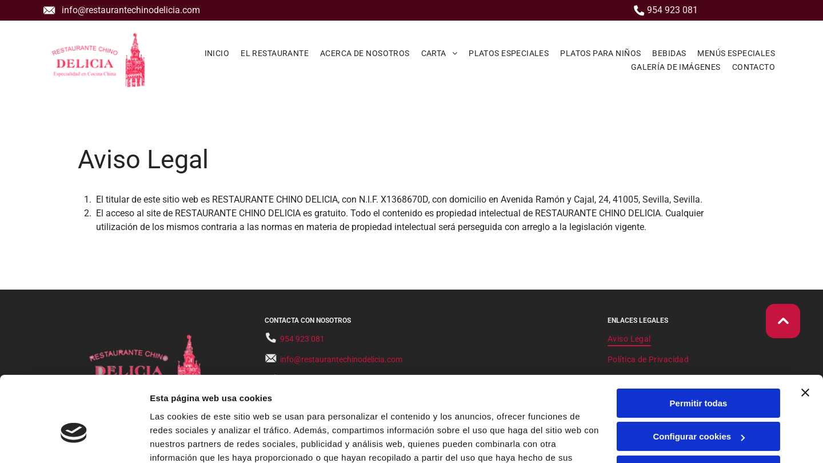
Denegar (698, 408)
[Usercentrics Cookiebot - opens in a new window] (74, 440)
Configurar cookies (699, 374)
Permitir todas (699, 341)
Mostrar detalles (183, 440)
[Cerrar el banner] (805, 330)
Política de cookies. (233, 409)
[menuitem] (217, 53)
